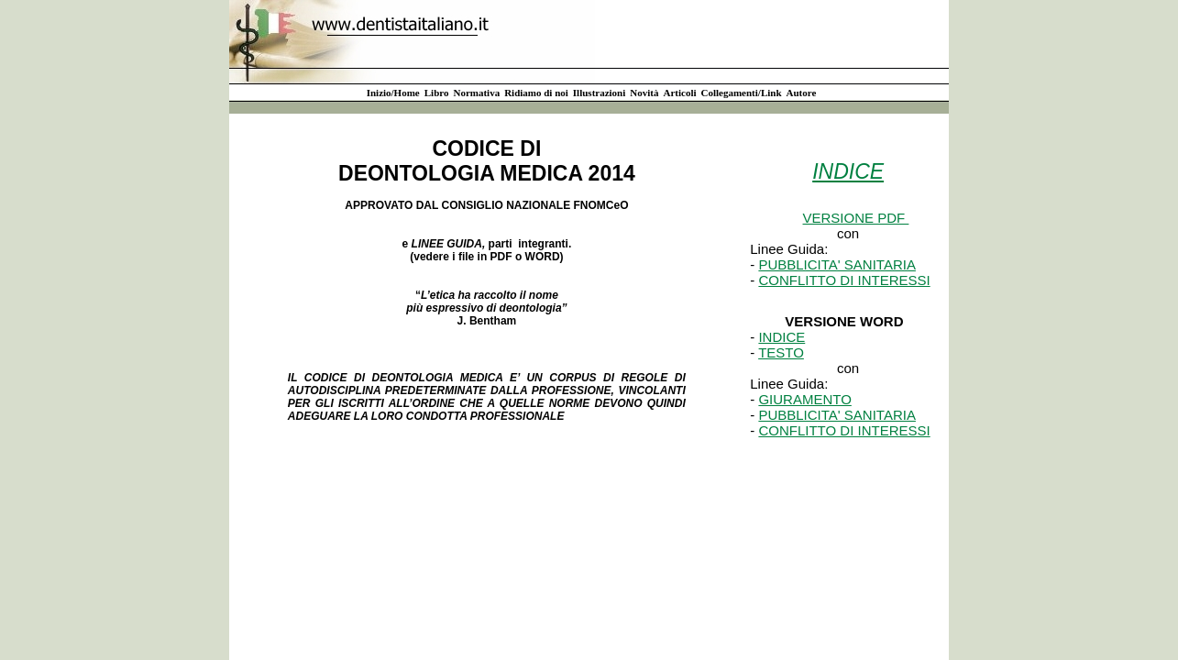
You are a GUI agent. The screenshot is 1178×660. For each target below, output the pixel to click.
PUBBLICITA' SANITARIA (837, 264)
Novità (644, 92)
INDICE (781, 337)
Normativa (476, 92)
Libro (436, 92)
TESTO (781, 352)
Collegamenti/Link (741, 92)
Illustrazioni (599, 92)
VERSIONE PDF (856, 218)
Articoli (679, 92)
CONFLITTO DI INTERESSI (844, 280)
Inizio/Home (393, 92)
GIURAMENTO (804, 399)
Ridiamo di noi (536, 92)
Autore (802, 92)
